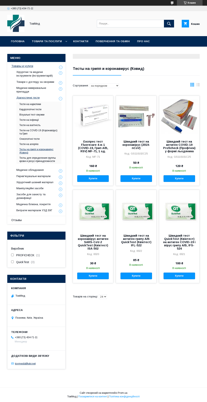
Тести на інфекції (29, 120)
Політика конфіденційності (124, 396)
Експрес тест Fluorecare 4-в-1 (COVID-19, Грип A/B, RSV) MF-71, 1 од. (93, 146)
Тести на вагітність (29, 125)
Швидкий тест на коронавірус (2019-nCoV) (136, 145)
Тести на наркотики (30, 104)
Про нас (143, 41)
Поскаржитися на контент (92, 396)
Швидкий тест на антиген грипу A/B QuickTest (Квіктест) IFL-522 (136, 240)
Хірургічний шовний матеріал (34, 182)
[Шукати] (169, 23)
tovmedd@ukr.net (25, 363)
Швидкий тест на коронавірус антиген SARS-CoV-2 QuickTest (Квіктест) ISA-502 (93, 242)
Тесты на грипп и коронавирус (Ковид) (36, 151)
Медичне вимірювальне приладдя (31, 89)
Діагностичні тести (28, 97)
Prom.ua (122, 393)
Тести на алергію (28, 144)
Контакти (80, 41)
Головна (17, 41)
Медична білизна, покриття (33, 204)
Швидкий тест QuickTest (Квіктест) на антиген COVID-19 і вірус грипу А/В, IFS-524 (179, 242)
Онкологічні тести (29, 138)
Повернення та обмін (113, 41)
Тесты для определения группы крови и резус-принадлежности (37, 159)
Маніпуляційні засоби (29, 188)
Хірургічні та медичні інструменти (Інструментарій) (34, 73)
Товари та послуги (47, 41)
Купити (93, 178)
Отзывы (16, 220)
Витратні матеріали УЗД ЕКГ (34, 210)
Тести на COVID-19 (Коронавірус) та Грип (38, 132)
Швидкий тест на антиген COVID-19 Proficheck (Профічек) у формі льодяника (179, 146)
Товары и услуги (22, 66)
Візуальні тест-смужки (31, 114)
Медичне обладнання (30, 169)
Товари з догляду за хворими (35, 81)
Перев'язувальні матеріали (33, 176)
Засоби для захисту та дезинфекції (30, 196)
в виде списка (198, 85)
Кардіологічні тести (30, 109)
